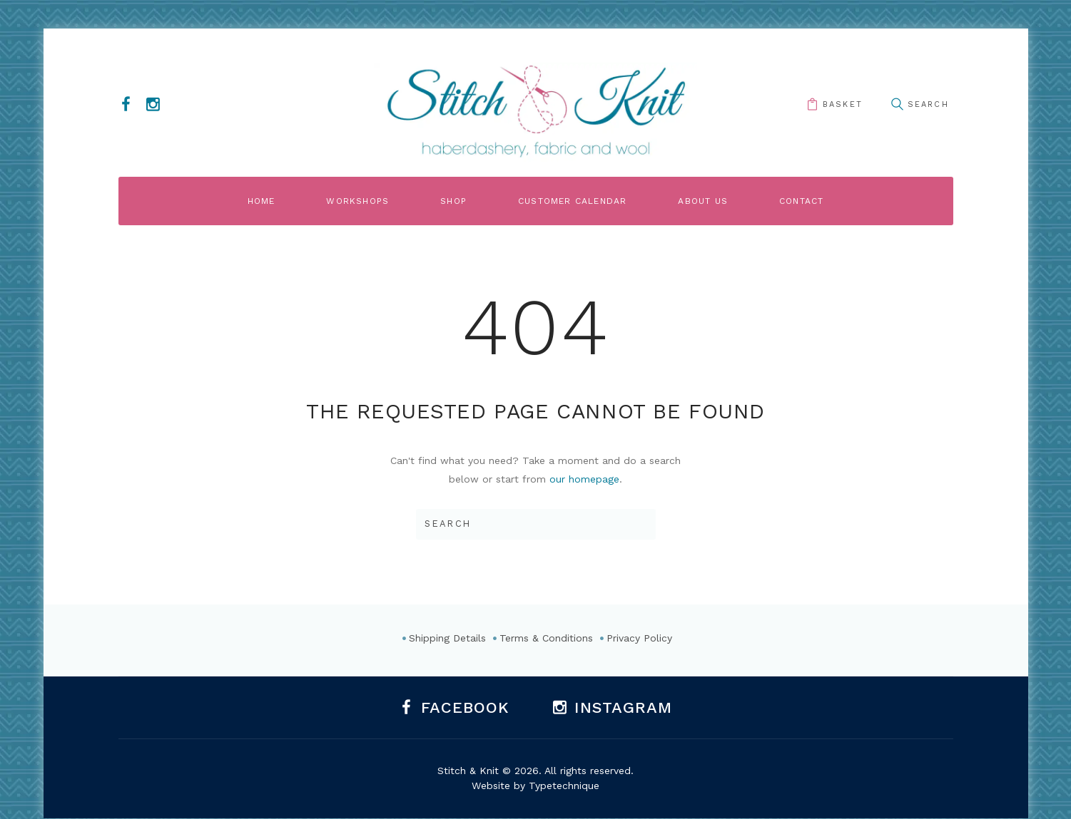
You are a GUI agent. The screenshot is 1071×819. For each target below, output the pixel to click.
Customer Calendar (572, 201)
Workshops (357, 201)
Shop (453, 201)
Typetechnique (564, 785)
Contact (801, 201)
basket (843, 104)
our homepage (584, 479)
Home (261, 201)
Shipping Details (447, 638)
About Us (703, 201)
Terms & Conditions (546, 638)
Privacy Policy (639, 638)
